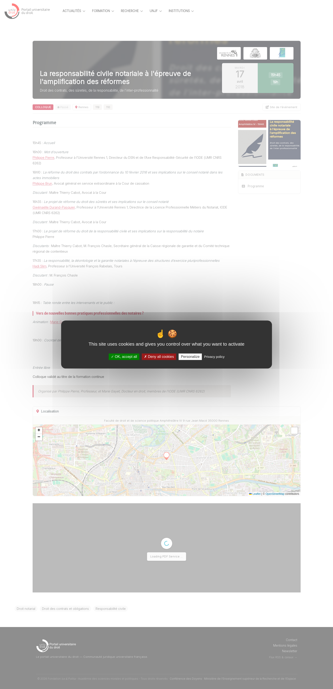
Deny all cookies (159, 357)
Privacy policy (214, 357)
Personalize (190, 357)
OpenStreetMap (280, 493)
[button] (48, 430)
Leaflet (260, 493)
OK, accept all (124, 357)
